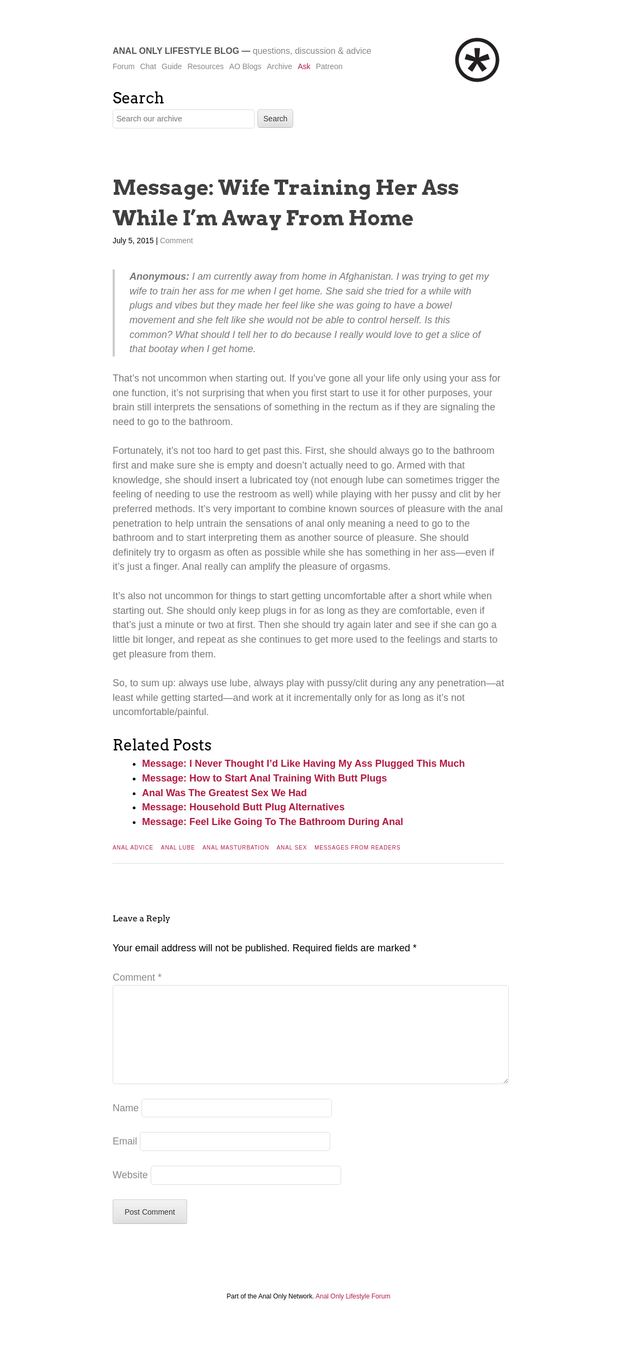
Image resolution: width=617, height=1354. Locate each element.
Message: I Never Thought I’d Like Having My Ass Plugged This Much (303, 763)
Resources (205, 66)
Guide (172, 66)
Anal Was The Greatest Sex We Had (224, 792)
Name (126, 1125)
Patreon (329, 66)
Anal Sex (292, 848)
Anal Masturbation (235, 848)
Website (130, 1192)
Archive (279, 66)
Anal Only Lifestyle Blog (176, 51)
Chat (148, 66)
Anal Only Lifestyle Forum (353, 1314)
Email (125, 1158)
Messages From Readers (357, 848)
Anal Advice (133, 848)
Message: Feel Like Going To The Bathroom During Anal (272, 821)
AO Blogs (245, 66)
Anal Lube (178, 848)
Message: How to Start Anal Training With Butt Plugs (264, 778)
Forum (123, 66)
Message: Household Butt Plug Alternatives (243, 807)
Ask (304, 66)
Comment (176, 240)
